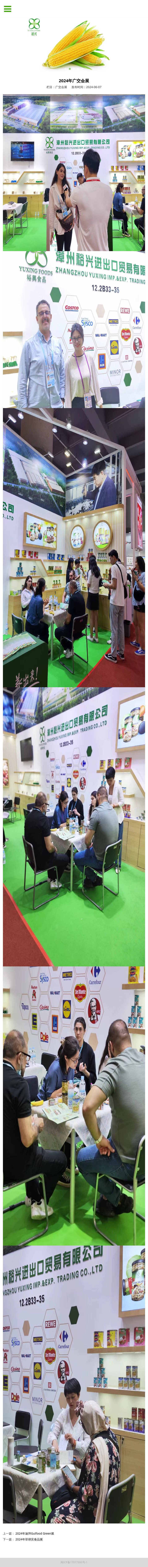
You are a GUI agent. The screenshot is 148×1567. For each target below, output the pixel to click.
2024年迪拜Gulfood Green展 (35, 1533)
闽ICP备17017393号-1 (74, 1562)
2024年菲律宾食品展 (29, 1539)
